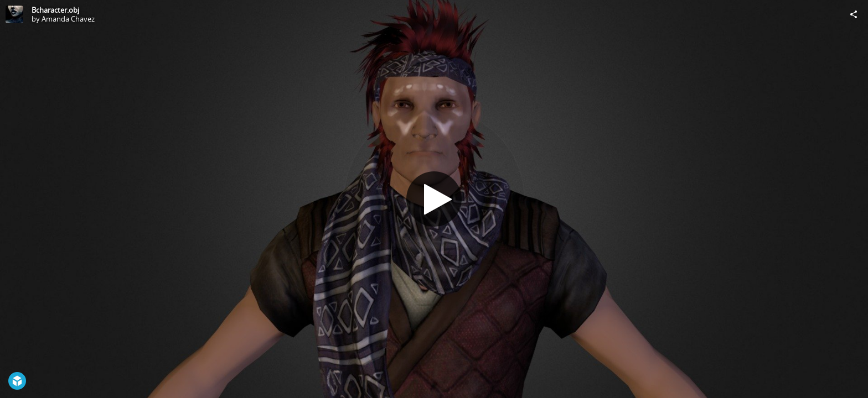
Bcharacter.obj (55, 10)
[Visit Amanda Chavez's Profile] (14, 14)
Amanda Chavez (68, 19)
